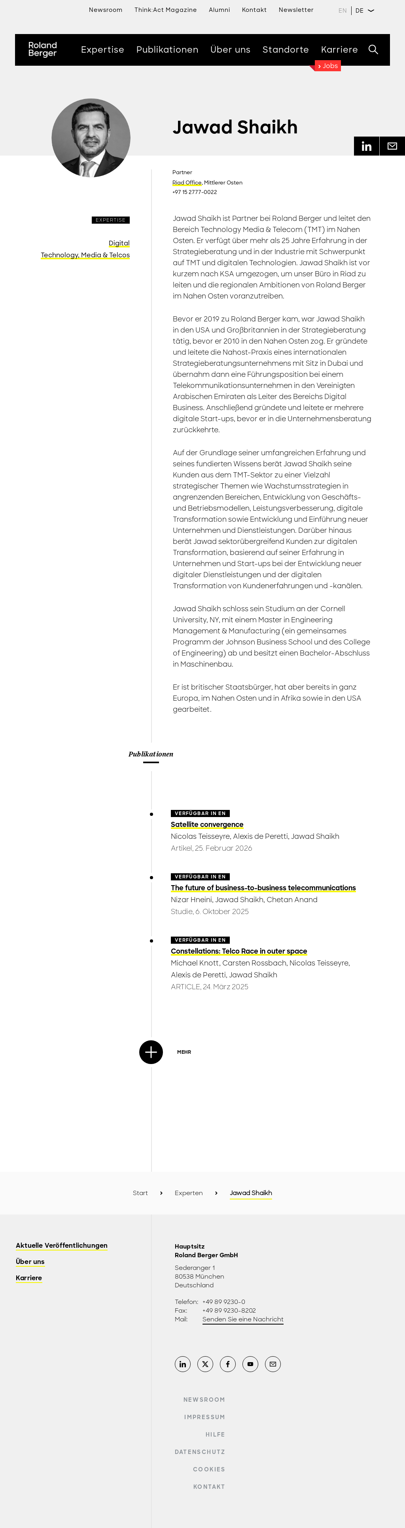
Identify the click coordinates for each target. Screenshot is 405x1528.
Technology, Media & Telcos (85, 255)
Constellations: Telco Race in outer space (239, 951)
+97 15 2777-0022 (194, 192)
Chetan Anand (292, 899)
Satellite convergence (207, 824)
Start (140, 1193)
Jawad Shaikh (315, 836)
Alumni (219, 9)
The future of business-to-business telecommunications (263, 888)
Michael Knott (195, 963)
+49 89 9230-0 (223, 1302)
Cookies (209, 1469)
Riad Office (187, 183)
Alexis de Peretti (260, 836)
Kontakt (209, 1486)
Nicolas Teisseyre (200, 836)
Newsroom (106, 9)
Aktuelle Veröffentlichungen (62, 1246)
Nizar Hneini (191, 899)
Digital (119, 243)
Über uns (30, 1262)
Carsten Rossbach (254, 963)
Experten (189, 1193)
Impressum (204, 1417)
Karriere (29, 1278)
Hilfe (216, 1434)
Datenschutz (200, 1452)
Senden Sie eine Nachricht (243, 1319)
